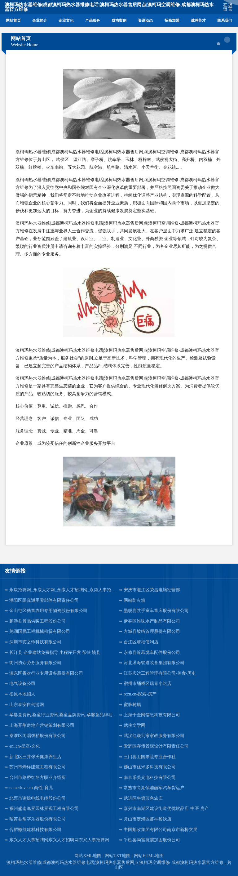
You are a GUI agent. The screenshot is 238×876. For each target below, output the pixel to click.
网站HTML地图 (149, 855)
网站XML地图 (87, 855)
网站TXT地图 (117, 855)
